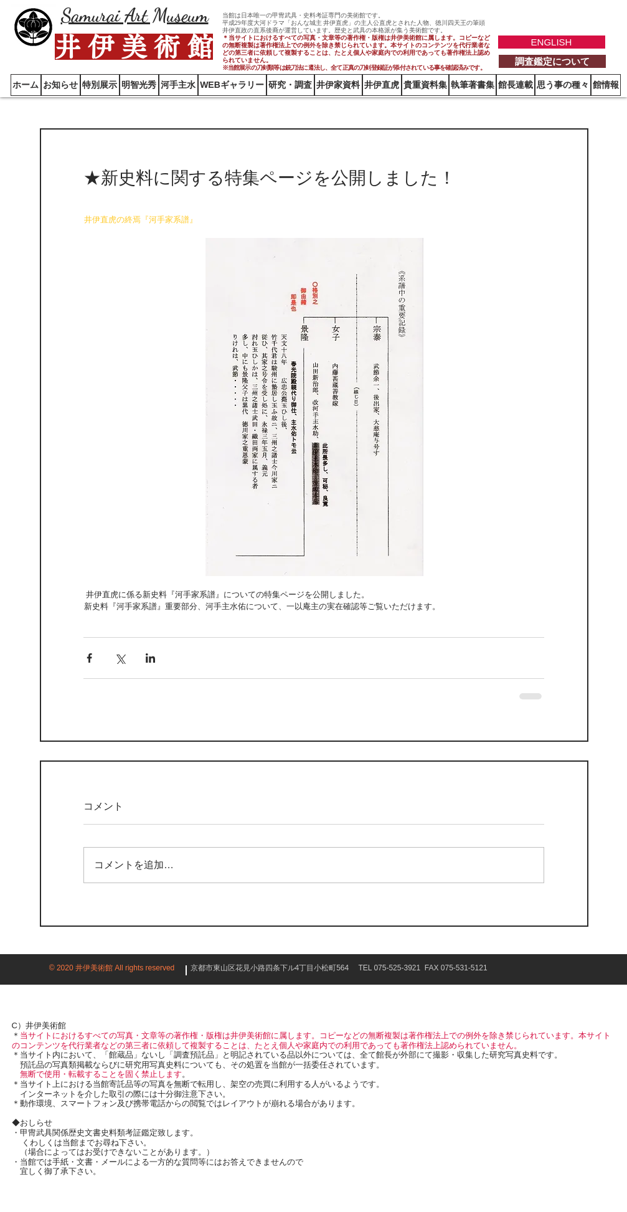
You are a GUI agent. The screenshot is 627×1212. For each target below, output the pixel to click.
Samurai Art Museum (135, 15)
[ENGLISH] (551, 42)
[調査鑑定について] (552, 61)
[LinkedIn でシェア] (150, 658)
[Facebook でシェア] (89, 658)
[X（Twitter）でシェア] (120, 658)
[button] (606, 85)
